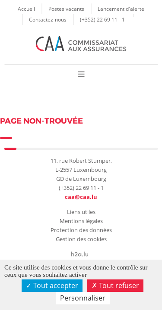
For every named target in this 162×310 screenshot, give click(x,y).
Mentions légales (81, 221)
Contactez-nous (48, 19)
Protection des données (81, 230)
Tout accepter (52, 285)
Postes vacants (66, 8)
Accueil (26, 8)
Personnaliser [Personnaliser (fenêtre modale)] (82, 298)
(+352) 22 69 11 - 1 (102, 19)
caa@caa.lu (81, 197)
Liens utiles (81, 212)
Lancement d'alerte (121, 8)
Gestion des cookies (81, 239)
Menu (81, 74)
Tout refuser (115, 285)
